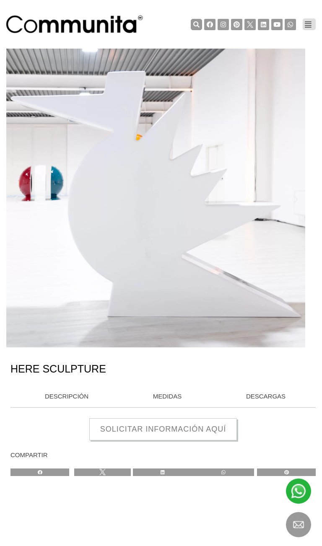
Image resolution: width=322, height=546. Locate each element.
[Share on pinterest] (286, 472)
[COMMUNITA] (74, 24)
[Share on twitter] (102, 472)
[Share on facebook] (39, 472)
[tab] (64, 397)
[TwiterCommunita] (250, 24)
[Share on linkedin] (162, 472)
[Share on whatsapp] (223, 472)
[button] (15, 199)
